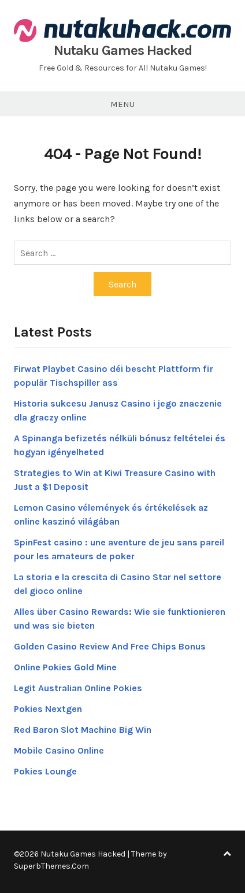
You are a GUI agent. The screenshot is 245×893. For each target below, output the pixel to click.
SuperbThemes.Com (51, 866)
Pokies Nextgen (48, 708)
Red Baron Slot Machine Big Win (82, 729)
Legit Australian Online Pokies (78, 687)
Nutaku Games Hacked (123, 50)
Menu (122, 104)
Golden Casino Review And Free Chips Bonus (110, 646)
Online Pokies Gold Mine (65, 667)
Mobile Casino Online (59, 750)
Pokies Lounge (45, 771)
